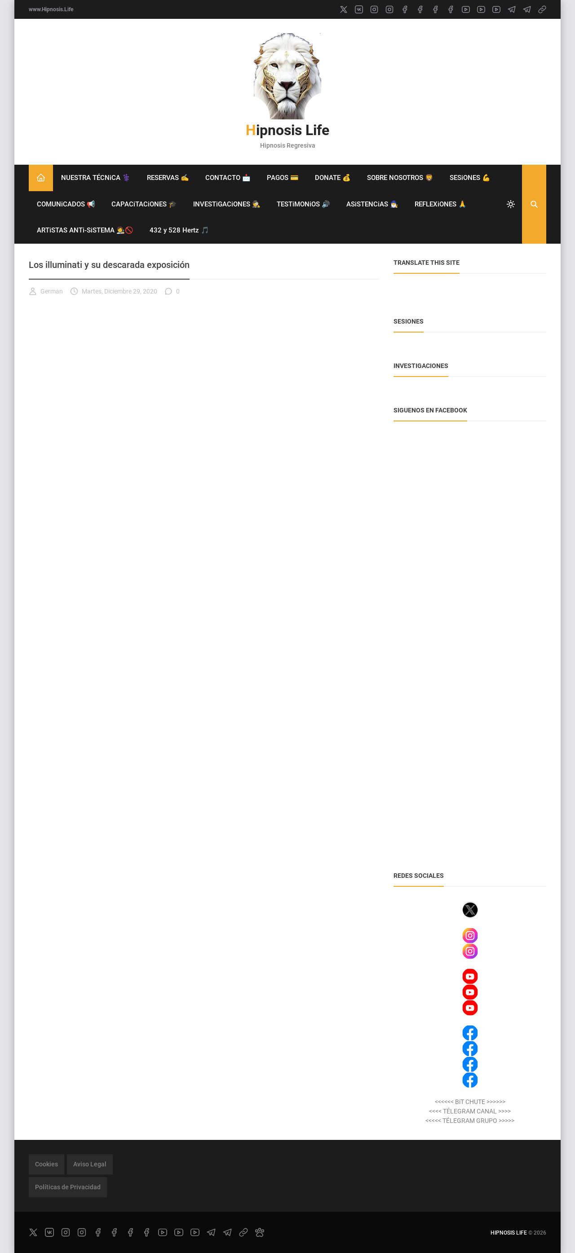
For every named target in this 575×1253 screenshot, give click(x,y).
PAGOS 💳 (283, 178)
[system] (511, 204)
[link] (542, 9)
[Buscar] (534, 204)
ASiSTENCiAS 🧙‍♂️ (372, 204)
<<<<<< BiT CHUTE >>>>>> (470, 1101)
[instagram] (374, 9)
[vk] (359, 9)
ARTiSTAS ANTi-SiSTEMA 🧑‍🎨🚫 (85, 230)
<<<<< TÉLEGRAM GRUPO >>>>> (469, 1120)
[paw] (259, 1232)
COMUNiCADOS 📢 (66, 204)
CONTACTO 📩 (228, 178)
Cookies (46, 1164)
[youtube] (466, 9)
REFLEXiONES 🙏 (441, 204)
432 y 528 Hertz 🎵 (179, 230)
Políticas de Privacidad (68, 1187)
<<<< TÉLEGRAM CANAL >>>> (470, 1111)
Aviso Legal (89, 1164)
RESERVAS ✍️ (168, 178)
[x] (344, 9)
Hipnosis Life (287, 130)
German (46, 291)
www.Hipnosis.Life (51, 9)
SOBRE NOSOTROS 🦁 (400, 178)
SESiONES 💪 (470, 178)
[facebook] (405, 9)
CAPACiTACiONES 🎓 (144, 204)
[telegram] (512, 9)
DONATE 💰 (333, 178)
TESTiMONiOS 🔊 (303, 204)
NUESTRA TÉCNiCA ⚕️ (96, 178)
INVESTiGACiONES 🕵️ (227, 204)
